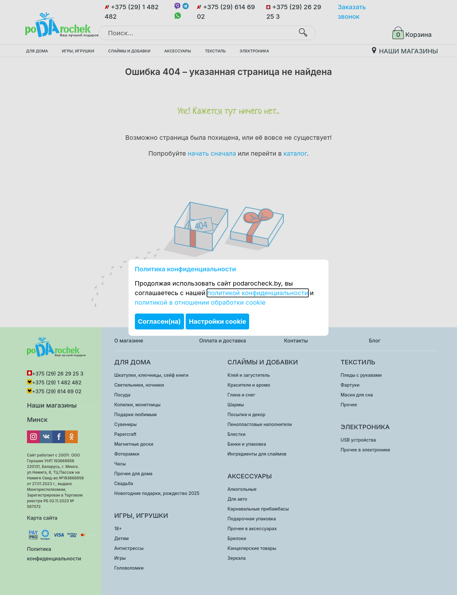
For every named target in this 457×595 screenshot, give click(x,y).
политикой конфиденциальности (257, 293)
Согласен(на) (159, 321)
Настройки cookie (217, 321)
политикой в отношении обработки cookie (200, 302)
